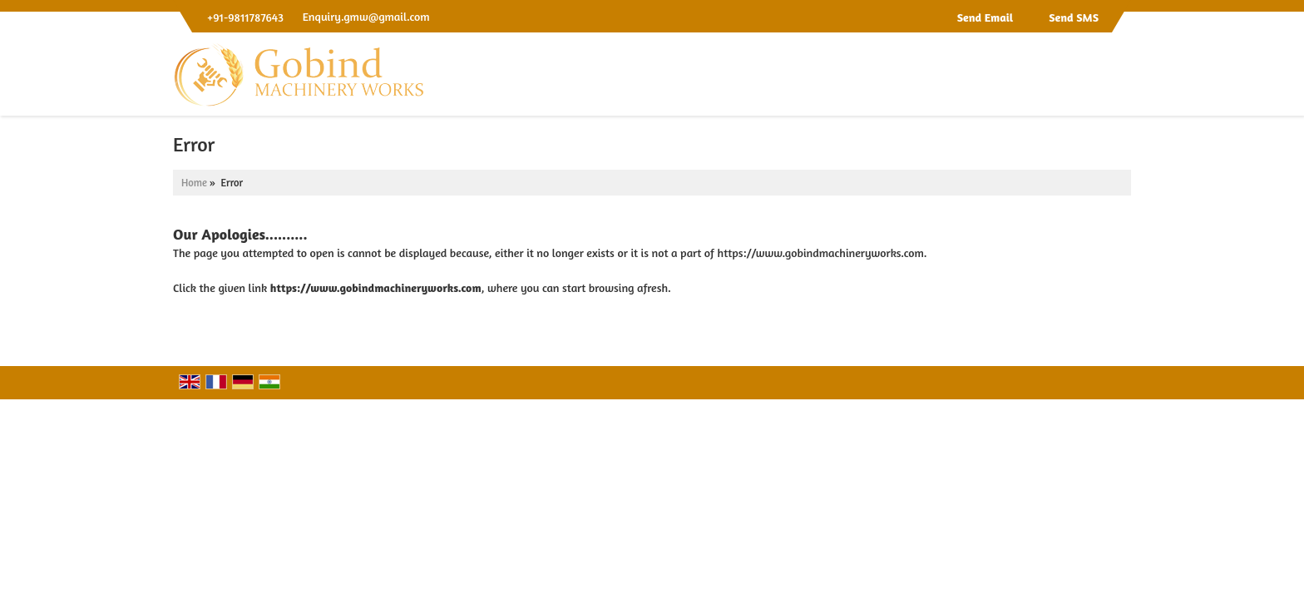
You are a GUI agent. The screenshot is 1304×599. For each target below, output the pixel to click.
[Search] (1120, 79)
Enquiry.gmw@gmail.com (366, 16)
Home (194, 182)
